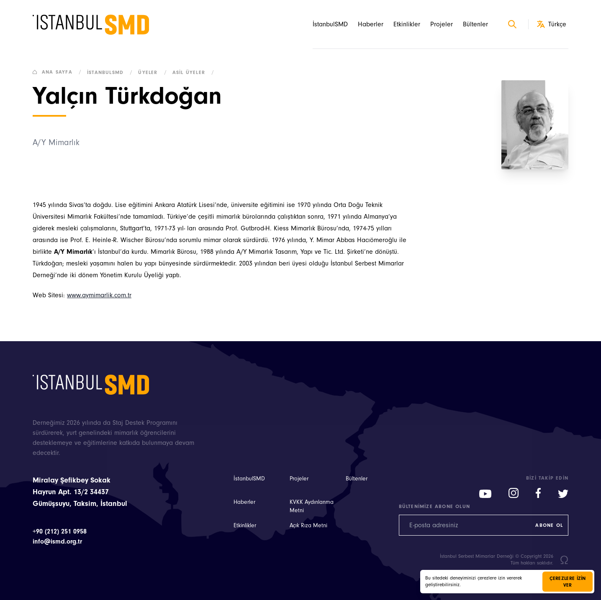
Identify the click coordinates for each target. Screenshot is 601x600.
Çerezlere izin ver (568, 581)
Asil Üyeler (195, 72)
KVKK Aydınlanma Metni (312, 506)
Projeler (441, 24)
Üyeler (154, 72)
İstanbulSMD (330, 24)
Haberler (370, 24)
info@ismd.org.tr (57, 541)
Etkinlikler (406, 24)
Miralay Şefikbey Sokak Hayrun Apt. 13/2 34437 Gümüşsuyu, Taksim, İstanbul (80, 492)
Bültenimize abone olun (434, 506)
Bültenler (475, 24)
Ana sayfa (59, 72)
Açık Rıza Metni (308, 525)
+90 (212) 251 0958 (60, 531)
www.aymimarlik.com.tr (99, 295)
